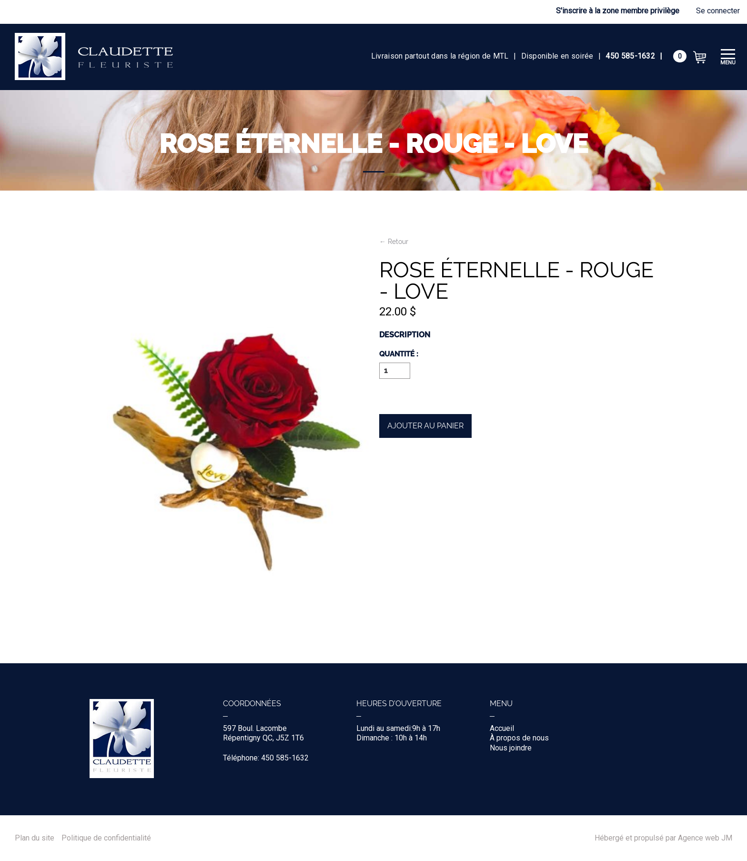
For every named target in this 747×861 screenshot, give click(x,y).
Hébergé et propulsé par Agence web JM (663, 838)
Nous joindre (511, 747)
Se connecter (718, 10)
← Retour (393, 241)
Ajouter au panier (425, 425)
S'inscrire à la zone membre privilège (617, 10)
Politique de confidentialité (106, 838)
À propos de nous (519, 737)
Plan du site (34, 838)
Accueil (502, 728)
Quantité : (398, 354)
